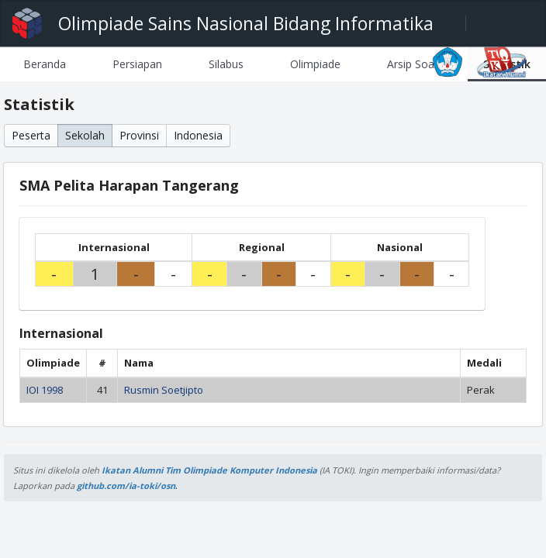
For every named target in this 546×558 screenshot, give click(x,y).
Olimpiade (315, 64)
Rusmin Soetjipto (163, 390)
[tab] (44, 63)
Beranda (44, 64)
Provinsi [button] (139, 135)
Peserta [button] (31, 135)
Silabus (226, 64)
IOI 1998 (44, 390)
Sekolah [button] (85, 135)
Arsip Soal (412, 64)
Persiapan (137, 64)
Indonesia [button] (198, 135)
